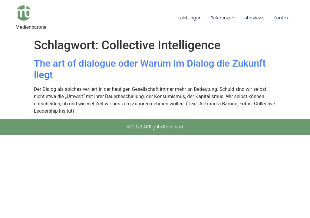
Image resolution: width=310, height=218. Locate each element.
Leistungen (190, 18)
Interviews (254, 18)
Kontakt (282, 18)
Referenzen (222, 18)
